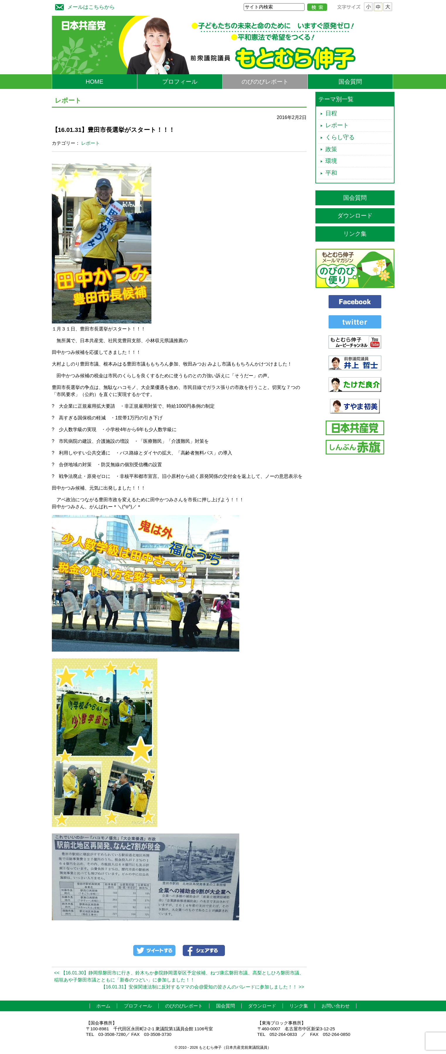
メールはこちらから (83, 6)
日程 (331, 113)
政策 (331, 149)
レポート (90, 143)
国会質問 (350, 81)
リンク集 (355, 233)
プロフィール (179, 81)
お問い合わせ (336, 1005)
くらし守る (340, 137)
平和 (331, 173)
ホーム (103, 1005)
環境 (331, 161)
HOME (94, 81)
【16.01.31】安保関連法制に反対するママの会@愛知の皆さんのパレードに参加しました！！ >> (202, 986)
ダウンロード (354, 215)
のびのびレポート (265, 81)
